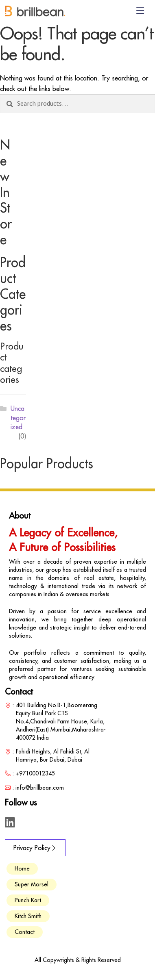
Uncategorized (18, 417)
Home (22, 868)
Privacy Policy (35, 848)
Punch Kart (28, 900)
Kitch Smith (28, 916)
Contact (25, 932)
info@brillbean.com (39, 787)
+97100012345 (35, 773)
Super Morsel (31, 884)
